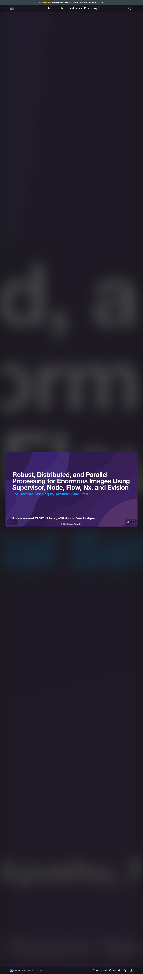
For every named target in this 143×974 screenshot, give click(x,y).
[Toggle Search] (129, 8)
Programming (100, 970)
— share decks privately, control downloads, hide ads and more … (71, 2)
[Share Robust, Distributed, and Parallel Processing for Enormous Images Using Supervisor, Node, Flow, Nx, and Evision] (119, 970)
